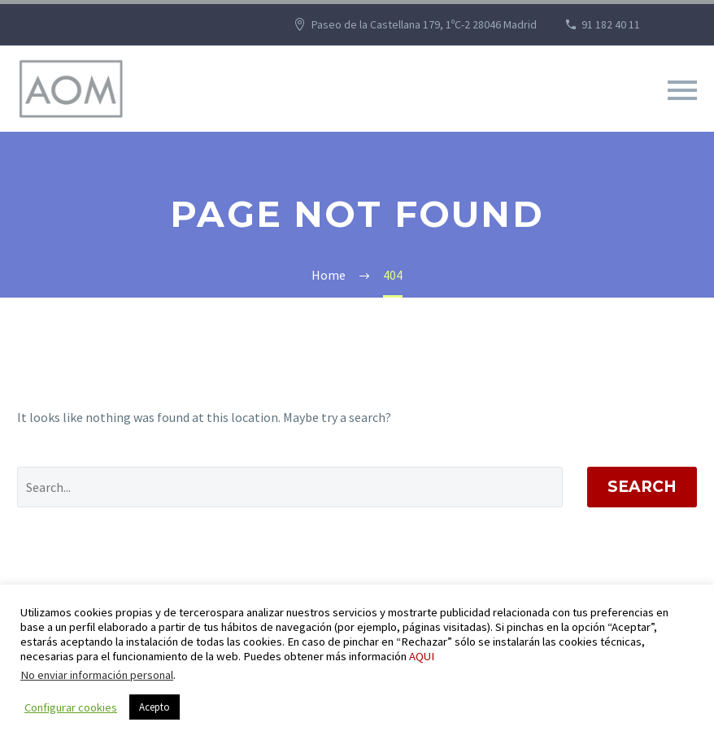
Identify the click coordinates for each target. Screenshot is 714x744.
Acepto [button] (154, 707)
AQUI (421, 656)
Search (642, 486)
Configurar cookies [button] (70, 707)
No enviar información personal (96, 675)
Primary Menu (682, 90)
